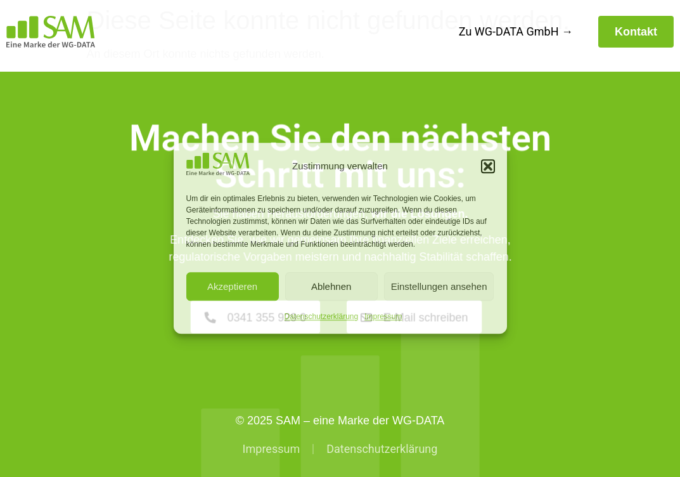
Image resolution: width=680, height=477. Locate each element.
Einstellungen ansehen (439, 286)
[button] (488, 166)
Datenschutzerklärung (321, 317)
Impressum (383, 317)
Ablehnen (331, 286)
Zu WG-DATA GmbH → (516, 31)
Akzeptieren (232, 286)
